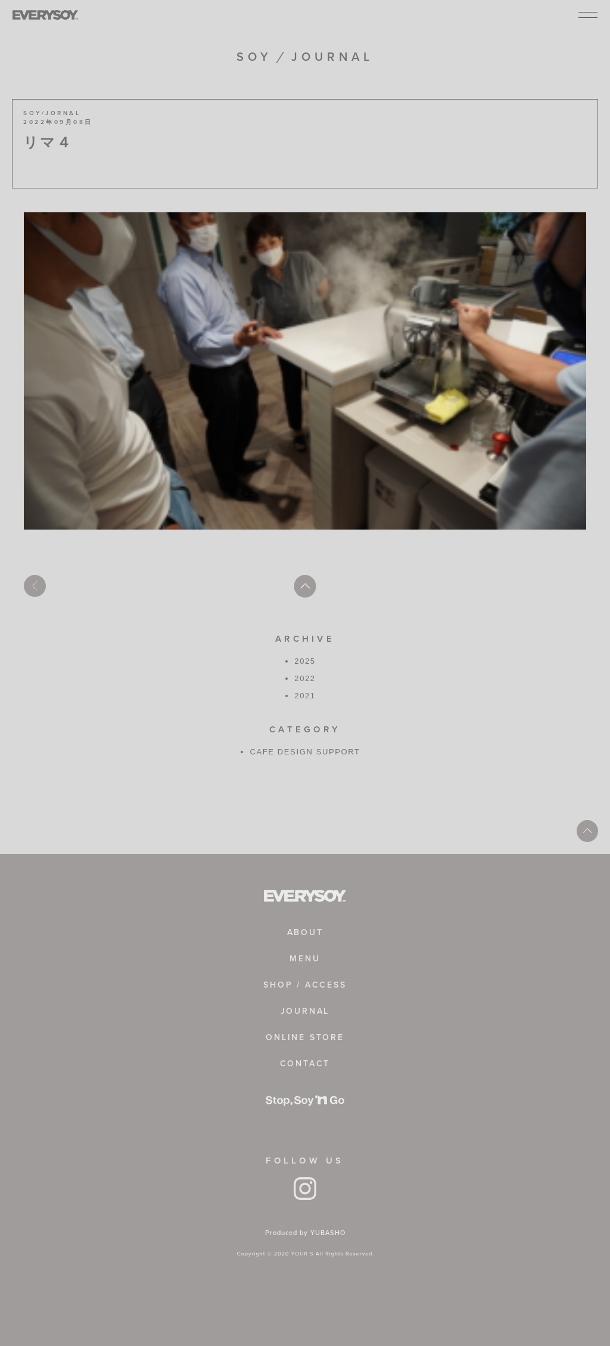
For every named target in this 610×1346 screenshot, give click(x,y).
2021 (304, 695)
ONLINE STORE (305, 1037)
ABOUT (305, 932)
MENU (305, 958)
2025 (304, 661)
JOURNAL (305, 1011)
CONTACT (305, 1063)
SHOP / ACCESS (304, 985)
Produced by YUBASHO (305, 1232)
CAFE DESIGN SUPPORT (305, 751)
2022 (304, 678)
